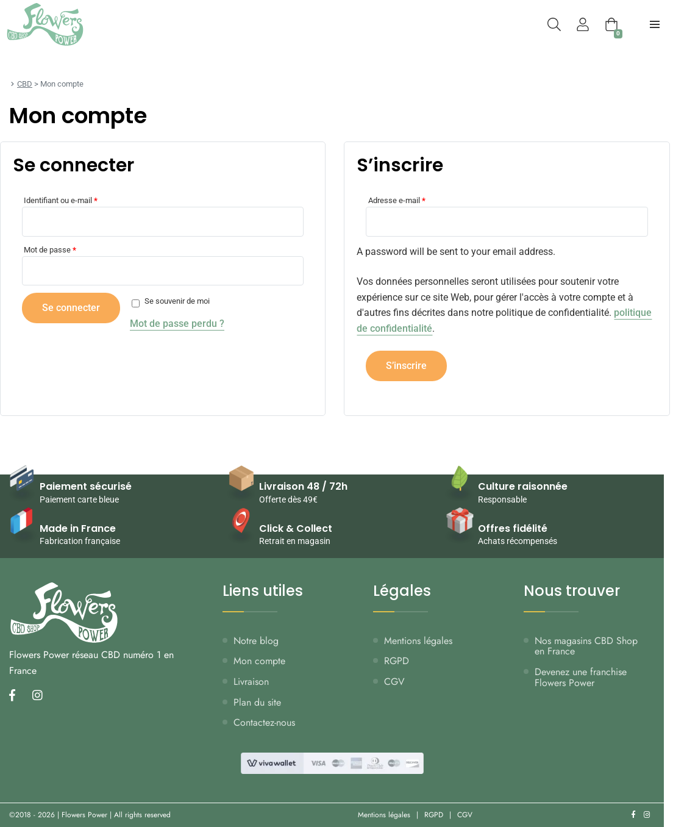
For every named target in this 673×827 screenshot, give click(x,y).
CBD (24, 83)
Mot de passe (50, 249)
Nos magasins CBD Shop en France (586, 646)
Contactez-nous (264, 722)
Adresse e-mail (397, 200)
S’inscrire (406, 365)
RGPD (396, 661)
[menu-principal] (655, 24)
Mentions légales (418, 641)
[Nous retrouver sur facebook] (16, 696)
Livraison (251, 682)
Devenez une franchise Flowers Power (581, 677)
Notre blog (256, 641)
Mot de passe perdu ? (177, 323)
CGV (394, 682)
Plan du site (257, 702)
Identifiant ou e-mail (61, 200)
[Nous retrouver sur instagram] (41, 696)
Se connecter (71, 307)
